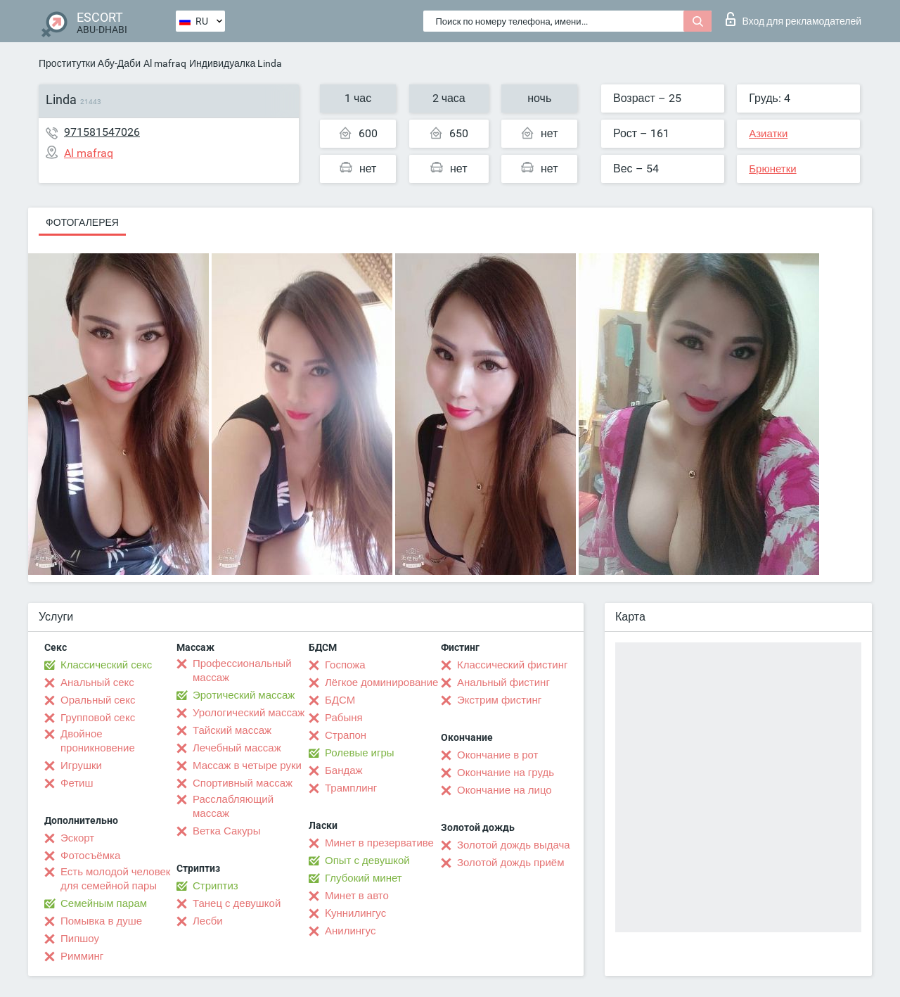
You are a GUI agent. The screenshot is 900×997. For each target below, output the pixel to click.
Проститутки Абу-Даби (90, 63)
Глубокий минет (363, 878)
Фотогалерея (82, 222)
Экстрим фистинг (499, 700)
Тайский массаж (232, 730)
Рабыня (344, 717)
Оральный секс (97, 700)
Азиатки (768, 133)
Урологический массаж (248, 712)
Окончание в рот (497, 755)
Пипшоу (79, 938)
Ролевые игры (359, 753)
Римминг (81, 956)
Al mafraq (164, 63)
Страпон (345, 735)
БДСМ (340, 700)
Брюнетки (772, 169)
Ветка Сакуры (226, 831)
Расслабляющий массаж (233, 806)
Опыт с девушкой (367, 860)
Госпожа (345, 665)
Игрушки (81, 765)
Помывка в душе (101, 921)
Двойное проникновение (97, 741)
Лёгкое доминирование (381, 682)
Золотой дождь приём (510, 862)
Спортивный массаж (242, 783)
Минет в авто (357, 895)
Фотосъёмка (90, 855)
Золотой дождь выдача (513, 845)
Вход (793, 19)
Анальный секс (97, 682)
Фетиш (77, 783)
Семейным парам (103, 903)
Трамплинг (351, 788)
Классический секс (106, 665)
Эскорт (77, 838)
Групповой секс (97, 717)
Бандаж (344, 770)
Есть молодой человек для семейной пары (115, 878)
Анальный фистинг (503, 682)
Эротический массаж (244, 695)
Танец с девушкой (237, 903)
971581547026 (102, 132)
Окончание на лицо (504, 790)
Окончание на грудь (505, 772)
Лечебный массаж (237, 748)
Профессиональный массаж (242, 670)
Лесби (208, 921)
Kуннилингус (355, 913)
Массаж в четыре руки (247, 765)
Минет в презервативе (379, 843)
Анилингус (350, 931)
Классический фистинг (512, 665)
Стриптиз (215, 885)
